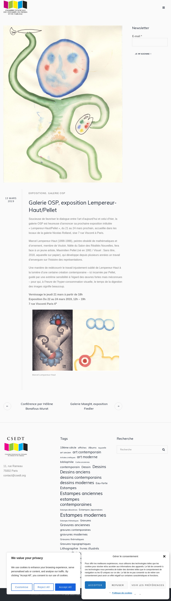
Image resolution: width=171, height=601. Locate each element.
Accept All (65, 587)
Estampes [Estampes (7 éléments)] (68, 488)
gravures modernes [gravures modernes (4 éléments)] (74, 534)
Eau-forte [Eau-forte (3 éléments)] (102, 483)
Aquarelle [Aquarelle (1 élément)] (102, 448)
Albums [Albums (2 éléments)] (92, 447)
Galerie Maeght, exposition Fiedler (89, 406)
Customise (21, 587)
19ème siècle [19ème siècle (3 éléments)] (68, 447)
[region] (43, 573)
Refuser (118, 585)
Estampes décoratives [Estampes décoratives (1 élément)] (68, 510)
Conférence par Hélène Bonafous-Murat (37, 406)
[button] (164, 556)
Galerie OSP (56, 193)
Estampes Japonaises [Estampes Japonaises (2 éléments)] (91, 509)
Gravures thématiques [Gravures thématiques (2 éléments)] (72, 539)
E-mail (137, 36)
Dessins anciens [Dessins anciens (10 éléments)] (75, 472)
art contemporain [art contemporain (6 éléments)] (87, 452)
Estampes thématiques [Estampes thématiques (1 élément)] (69, 521)
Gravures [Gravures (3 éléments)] (85, 520)
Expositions (37, 193)
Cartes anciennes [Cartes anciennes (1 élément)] (82, 462)
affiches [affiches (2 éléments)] (82, 447)
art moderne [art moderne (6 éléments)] (87, 457)
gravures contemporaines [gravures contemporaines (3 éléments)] (75, 529)
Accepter (95, 585)
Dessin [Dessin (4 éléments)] (86, 467)
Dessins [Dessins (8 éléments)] (99, 466)
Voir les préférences (148, 585)
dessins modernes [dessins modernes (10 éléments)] (77, 482)
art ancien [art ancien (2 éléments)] (65, 452)
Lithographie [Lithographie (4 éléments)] (69, 548)
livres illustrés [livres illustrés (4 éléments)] (89, 548)
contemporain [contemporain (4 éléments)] (70, 467)
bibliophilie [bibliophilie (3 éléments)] (67, 462)
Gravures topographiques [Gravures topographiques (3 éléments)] (75, 543)
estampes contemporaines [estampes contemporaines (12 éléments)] (76, 501)
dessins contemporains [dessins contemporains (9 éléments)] (81, 477)
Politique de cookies (122, 593)
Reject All (44, 587)
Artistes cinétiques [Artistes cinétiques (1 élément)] (67, 457)
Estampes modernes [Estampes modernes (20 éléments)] (83, 515)
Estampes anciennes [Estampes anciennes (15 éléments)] (81, 493)
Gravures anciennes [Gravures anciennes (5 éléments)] (75, 525)
